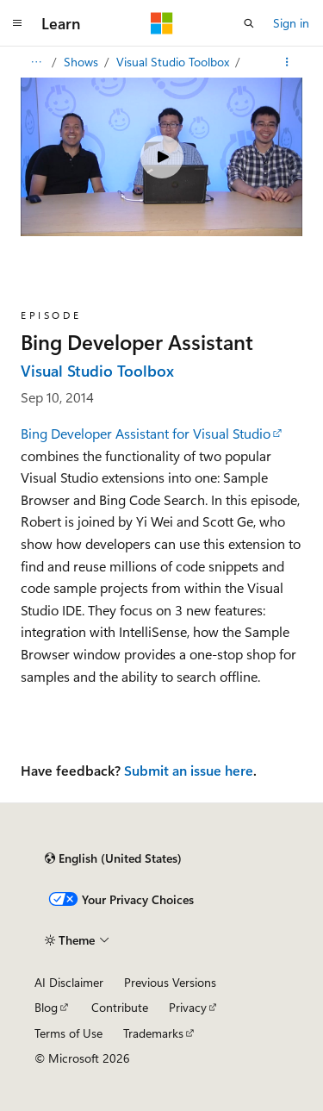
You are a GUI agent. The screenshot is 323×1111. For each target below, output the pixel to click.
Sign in (291, 23)
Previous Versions (170, 982)
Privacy (188, 1007)
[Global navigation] (17, 23)
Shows (83, 61)
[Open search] (249, 23)
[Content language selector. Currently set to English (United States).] (113, 858)
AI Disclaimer (68, 982)
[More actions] (287, 62)
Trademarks (153, 1033)
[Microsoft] (162, 23)
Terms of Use (68, 1033)
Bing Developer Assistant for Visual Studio (145, 433)
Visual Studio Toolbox (174, 61)
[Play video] (161, 156)
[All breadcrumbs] (36, 62)
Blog (46, 1007)
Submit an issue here (188, 770)
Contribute (119, 1007)
